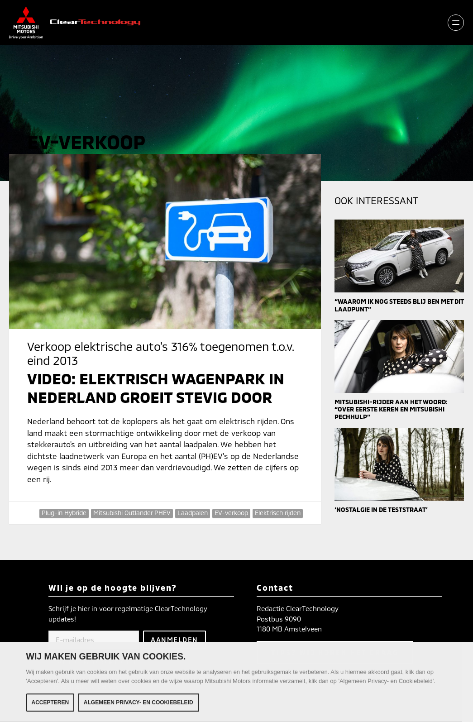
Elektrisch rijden (278, 512)
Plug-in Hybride (64, 512)
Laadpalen (192, 512)
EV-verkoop (231, 512)
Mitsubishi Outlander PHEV (132, 512)
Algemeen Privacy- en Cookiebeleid (138, 703)
